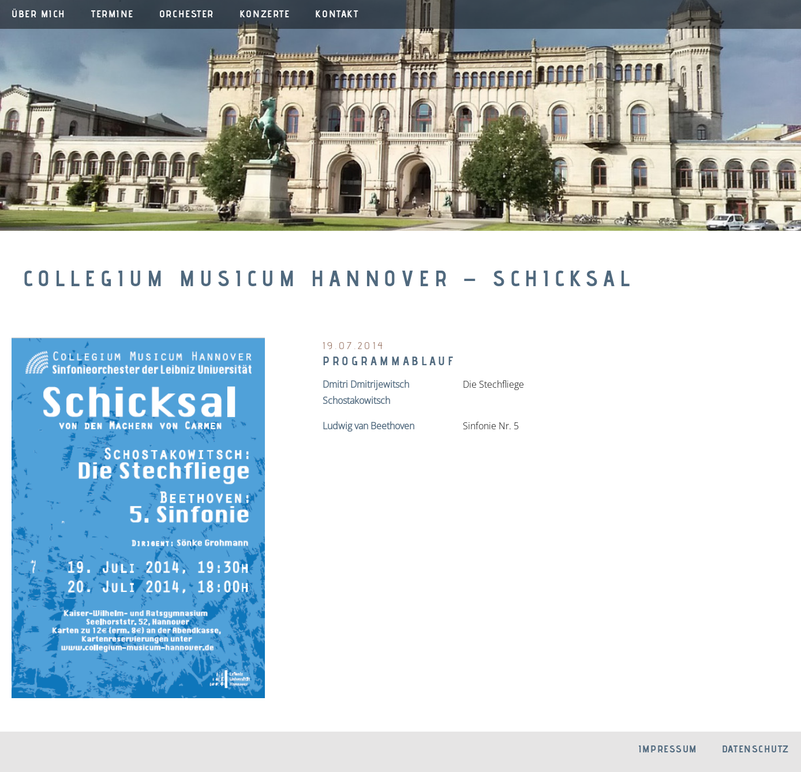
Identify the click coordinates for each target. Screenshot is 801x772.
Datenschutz (755, 749)
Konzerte (264, 14)
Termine (112, 14)
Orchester (186, 14)
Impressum (667, 749)
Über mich (39, 14)
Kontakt (336, 14)
